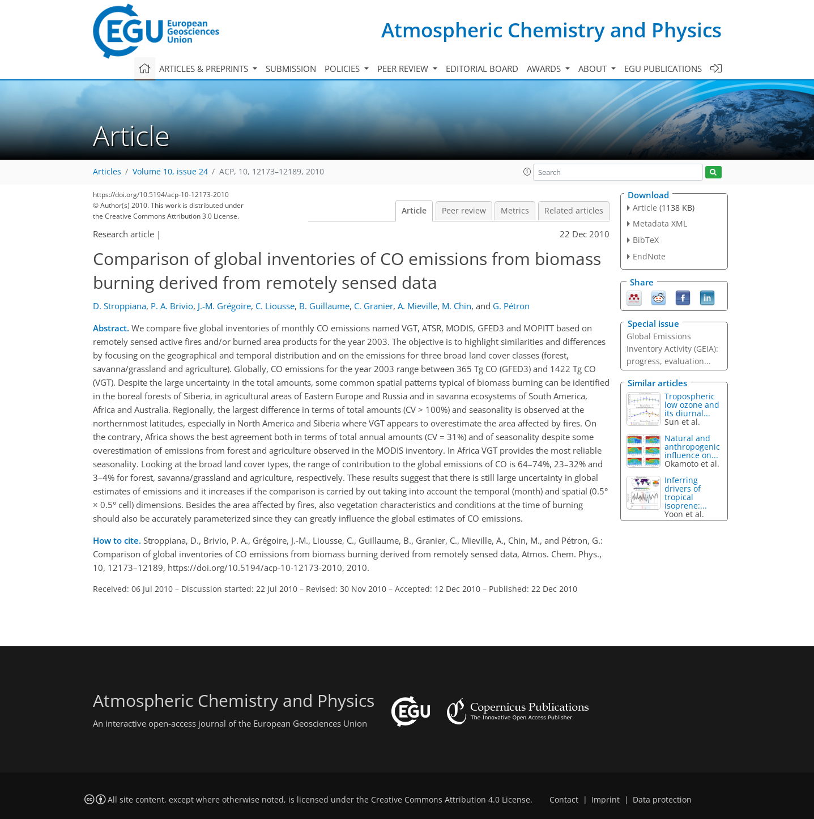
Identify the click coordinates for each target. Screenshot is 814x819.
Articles (107, 172)
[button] (527, 172)
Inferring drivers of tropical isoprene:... (685, 493)
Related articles (573, 211)
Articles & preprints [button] (204, 68)
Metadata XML (660, 223)
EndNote (649, 256)
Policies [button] (343, 68)
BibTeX (646, 239)
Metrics (515, 211)
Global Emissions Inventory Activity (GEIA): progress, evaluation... (672, 348)
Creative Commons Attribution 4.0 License (450, 800)
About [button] (593, 68)
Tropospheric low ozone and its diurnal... (691, 405)
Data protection (662, 800)
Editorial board (482, 68)
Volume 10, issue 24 (170, 172)
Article (414, 211)
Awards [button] (545, 68)
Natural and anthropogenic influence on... (692, 446)
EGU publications (663, 68)
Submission (291, 68)
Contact (563, 800)
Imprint (605, 800)
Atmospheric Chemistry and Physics (551, 29)
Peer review (464, 211)
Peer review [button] (404, 68)
